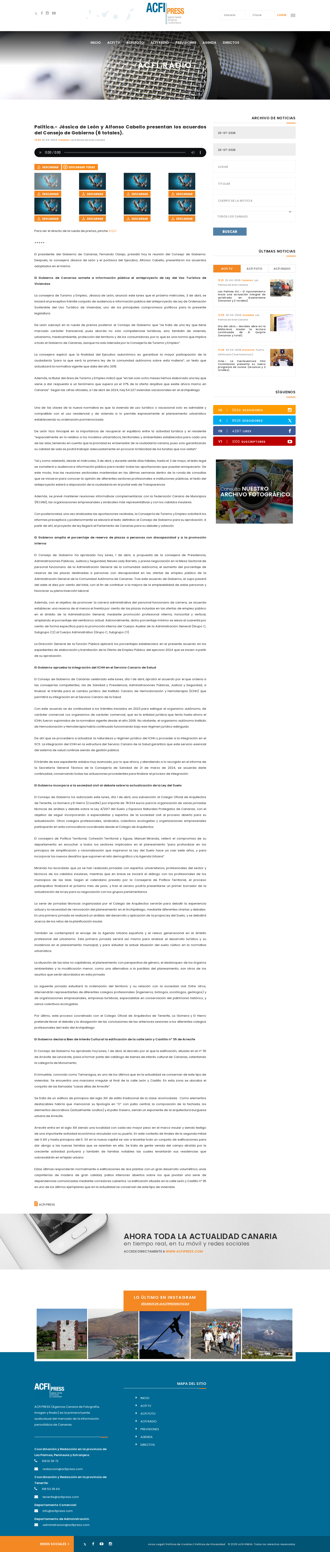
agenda (209, 42)
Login (281, 15)
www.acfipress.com (184, 1251)
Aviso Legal (156, 1544)
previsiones (186, 42)
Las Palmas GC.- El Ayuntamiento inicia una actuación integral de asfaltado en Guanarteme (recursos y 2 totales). (242, 296)
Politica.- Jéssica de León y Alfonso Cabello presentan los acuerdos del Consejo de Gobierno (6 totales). (120, 130)
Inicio (96, 42)
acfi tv (113, 42)
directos (231, 42)
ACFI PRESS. (245, 1544)
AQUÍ (112, 231)
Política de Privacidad (210, 1544)
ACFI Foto (254, 269)
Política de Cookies (179, 1544)
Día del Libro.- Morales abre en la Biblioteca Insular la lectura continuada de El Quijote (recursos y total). (242, 330)
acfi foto (135, 42)
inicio (144, 1398)
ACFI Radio (282, 269)
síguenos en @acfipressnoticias (165, 1304)
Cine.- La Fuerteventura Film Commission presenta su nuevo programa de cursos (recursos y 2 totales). (242, 365)
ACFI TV (227, 269)
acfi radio (159, 42)
